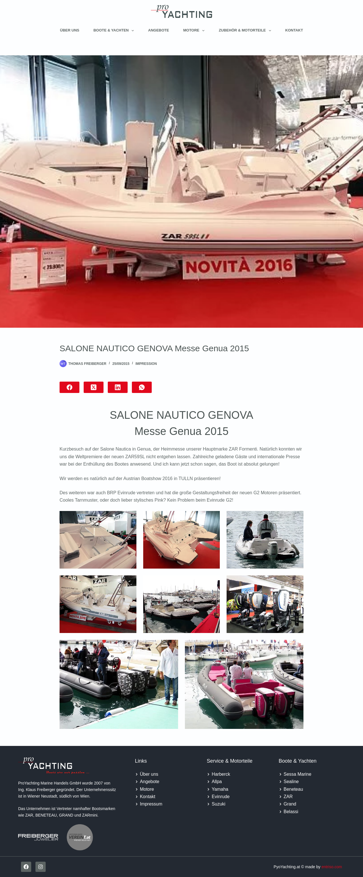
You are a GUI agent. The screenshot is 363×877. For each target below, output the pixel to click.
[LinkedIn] (118, 387)
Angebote (158, 30)
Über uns (69, 30)
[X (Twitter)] (94, 387)
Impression (146, 364)
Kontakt (294, 30)
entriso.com (332, 867)
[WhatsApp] (142, 387)
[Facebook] (69, 387)
